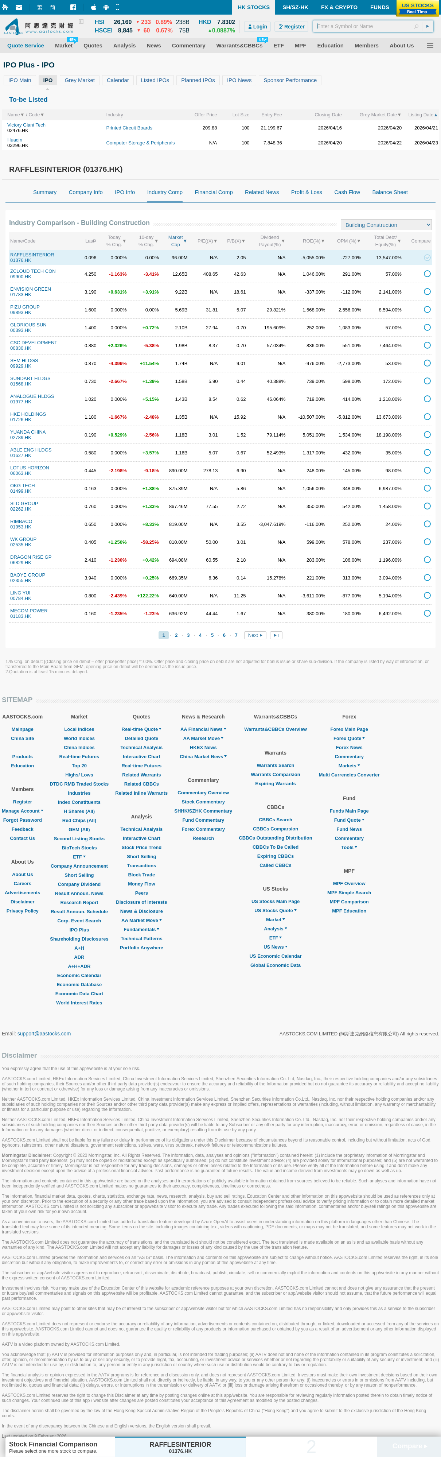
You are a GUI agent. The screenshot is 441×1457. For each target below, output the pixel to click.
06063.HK (20, 473)
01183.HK (20, 616)
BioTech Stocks (79, 847)
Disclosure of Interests (141, 902)
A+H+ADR (79, 966)
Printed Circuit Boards (129, 128)
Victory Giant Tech (26, 125)
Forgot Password (22, 820)
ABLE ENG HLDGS (30, 450)
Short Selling (79, 875)
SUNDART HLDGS (30, 378)
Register (22, 802)
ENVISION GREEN (30, 289)
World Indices (79, 738)
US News (276, 947)
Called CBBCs (275, 865)
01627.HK (20, 455)
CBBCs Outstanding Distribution (275, 838)
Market (275, 919)
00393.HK (20, 330)
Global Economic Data (275, 965)
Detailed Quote (141, 738)
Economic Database (79, 984)
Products (22, 756)
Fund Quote (349, 820)
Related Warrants (141, 775)
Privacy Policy (23, 911)
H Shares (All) (79, 811)
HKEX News (203, 747)
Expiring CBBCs (275, 856)
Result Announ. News (79, 893)
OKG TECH (22, 485)
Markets (349, 765)
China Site (22, 738)
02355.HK (20, 580)
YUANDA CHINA (28, 432)
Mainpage (23, 729)
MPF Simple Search (349, 892)
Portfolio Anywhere (141, 947)
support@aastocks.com (44, 1033)
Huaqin (14, 140)
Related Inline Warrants (141, 793)
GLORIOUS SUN (28, 325)
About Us (22, 874)
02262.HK (20, 509)
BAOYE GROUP (27, 575)
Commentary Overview (203, 792)
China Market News (203, 756)
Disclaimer (23, 901)
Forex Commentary (203, 829)
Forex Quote (349, 738)
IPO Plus (79, 930)
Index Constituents (79, 802)
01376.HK (20, 260)
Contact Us (22, 838)
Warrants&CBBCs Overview (275, 729)
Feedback (23, 829)
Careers (22, 883)
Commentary (349, 756)
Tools (349, 847)
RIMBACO (21, 521)
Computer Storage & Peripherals (140, 143)
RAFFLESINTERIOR (32, 254)
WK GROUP (23, 539)
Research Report (79, 902)
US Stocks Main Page (275, 901)
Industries (79, 793)
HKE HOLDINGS (28, 414)
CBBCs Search (275, 819)
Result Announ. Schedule (79, 911)
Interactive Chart (141, 756)
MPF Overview (349, 883)
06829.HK (20, 562)
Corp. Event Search (79, 920)
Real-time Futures (79, 756)
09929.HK (20, 366)
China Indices (79, 747)
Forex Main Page (349, 729)
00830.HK (20, 348)
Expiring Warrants (275, 783)
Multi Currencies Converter (349, 775)
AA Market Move (141, 920)
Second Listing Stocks (79, 838)
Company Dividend (79, 884)
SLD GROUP (24, 503)
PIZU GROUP (25, 307)
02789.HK (20, 437)
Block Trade (141, 874)
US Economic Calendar (275, 956)
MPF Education (349, 911)
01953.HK (20, 527)
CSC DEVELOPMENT (33, 342)
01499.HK (20, 491)
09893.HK (20, 312)
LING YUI (20, 593)
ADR (79, 957)
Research (203, 838)
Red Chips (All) (79, 820)
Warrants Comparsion (275, 774)
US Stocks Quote (275, 910)
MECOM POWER (29, 610)
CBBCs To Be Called (275, 847)
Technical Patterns (142, 938)
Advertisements (22, 892)
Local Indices (79, 729)
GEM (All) (79, 829)
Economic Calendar (79, 975)
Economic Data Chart (79, 993)
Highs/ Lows (79, 775)
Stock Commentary (203, 802)
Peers (141, 893)
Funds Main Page (349, 811)
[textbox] (373, 26)
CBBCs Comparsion (275, 829)
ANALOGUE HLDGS (32, 396)
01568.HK (20, 384)
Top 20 (79, 765)
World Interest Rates (79, 1002)
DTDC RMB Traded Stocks (79, 784)
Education (22, 765)
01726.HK (20, 419)
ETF (79, 857)
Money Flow (141, 884)
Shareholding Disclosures (79, 939)
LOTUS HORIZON (29, 467)
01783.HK (20, 294)
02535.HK (20, 544)
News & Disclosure (141, 911)
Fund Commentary (203, 820)
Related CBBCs (141, 784)
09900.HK (20, 276)
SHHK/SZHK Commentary (203, 811)
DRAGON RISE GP (30, 557)
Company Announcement (79, 866)
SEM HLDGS (24, 360)
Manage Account (22, 811)
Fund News (349, 829)
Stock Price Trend (141, 847)
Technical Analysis (142, 747)
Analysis (275, 928)
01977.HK (20, 401)
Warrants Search (275, 765)
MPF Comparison (349, 901)
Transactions (141, 865)
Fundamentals (141, 929)
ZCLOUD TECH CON (33, 271)
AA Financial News (203, 729)
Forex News (349, 747)
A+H (79, 948)
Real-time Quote (142, 729)
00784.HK (20, 598)
